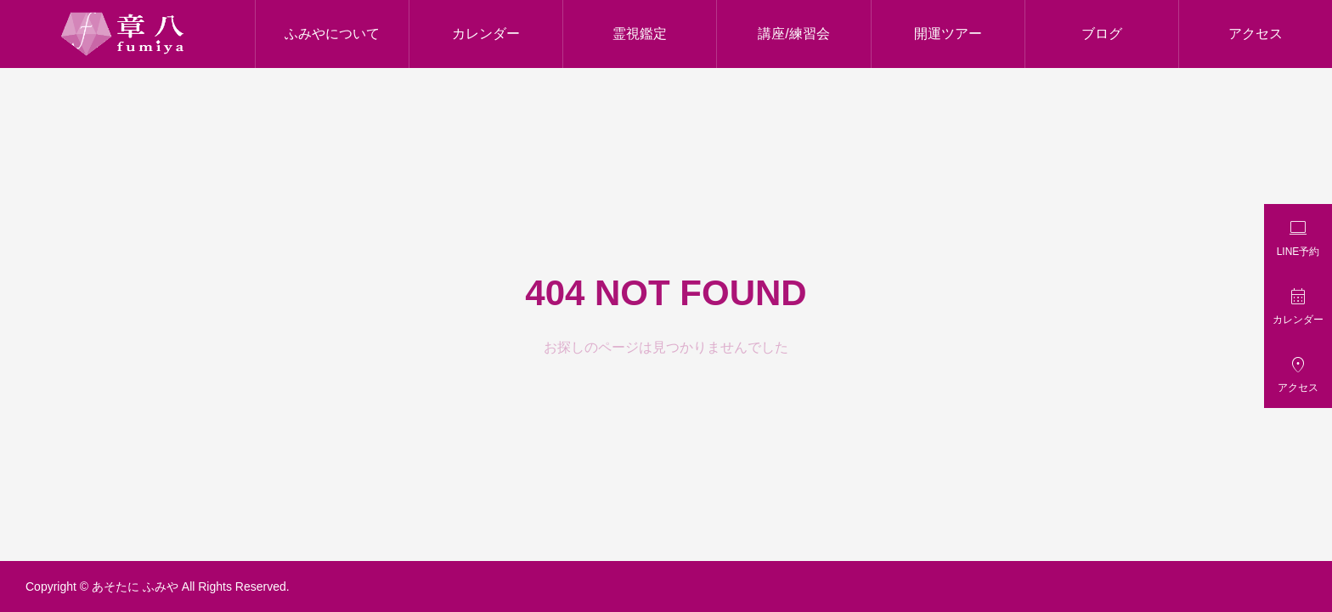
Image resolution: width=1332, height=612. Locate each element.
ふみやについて (332, 33)
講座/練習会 (793, 33)
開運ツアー (948, 33)
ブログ (1101, 33)
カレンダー (486, 33)
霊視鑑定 (639, 33)
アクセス (1255, 33)
